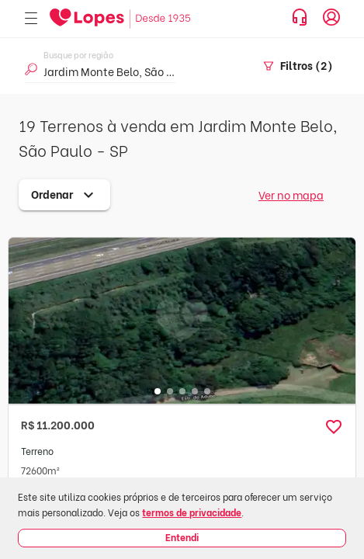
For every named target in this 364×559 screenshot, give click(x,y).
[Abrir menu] (31, 19)
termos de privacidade (191, 512)
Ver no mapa (291, 194)
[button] (333, 427)
